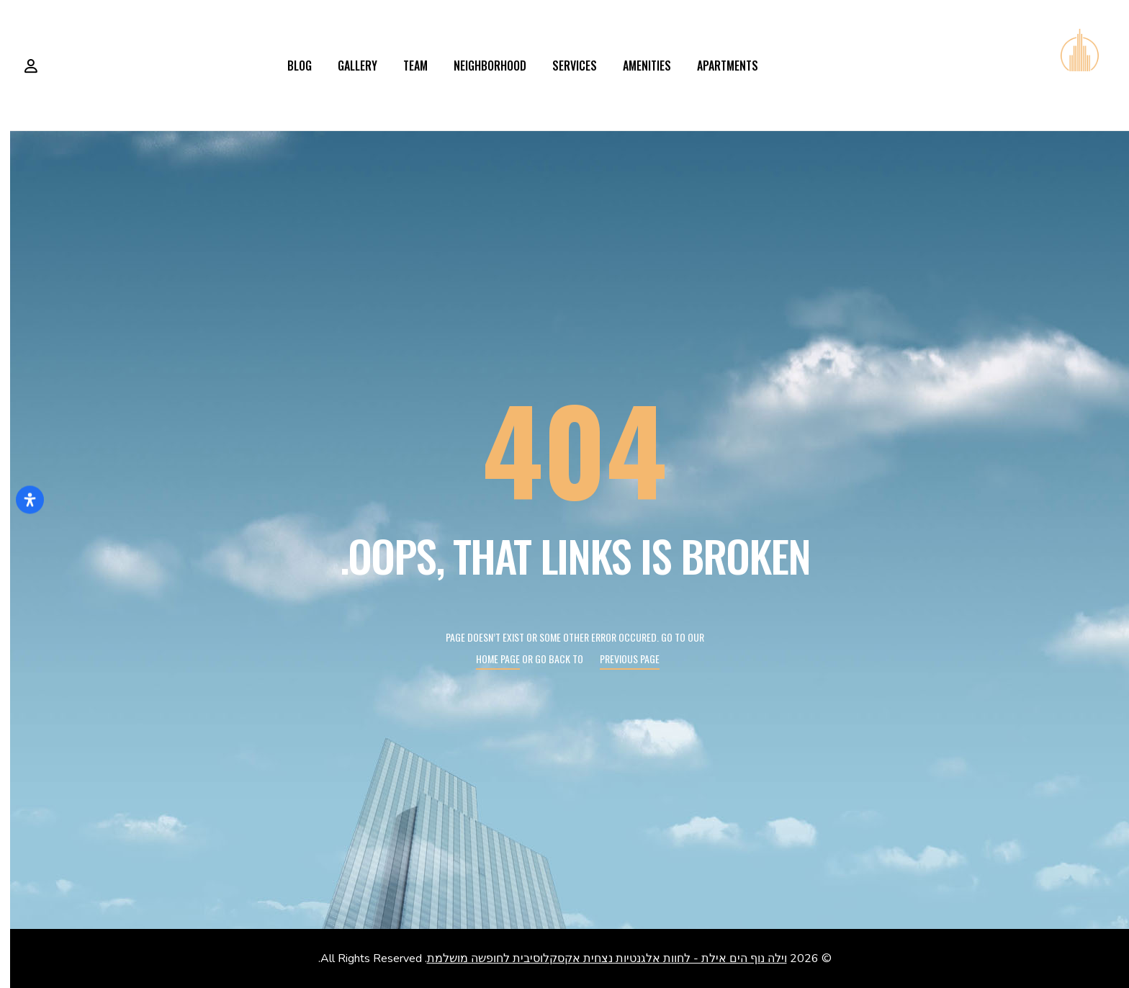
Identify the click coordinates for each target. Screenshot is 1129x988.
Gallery (347, 65)
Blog (289, 65)
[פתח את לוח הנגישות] (20, 500)
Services (564, 65)
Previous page (619, 658)
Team (405, 65)
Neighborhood (480, 65)
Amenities (637, 65)
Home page (488, 658)
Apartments (717, 65)
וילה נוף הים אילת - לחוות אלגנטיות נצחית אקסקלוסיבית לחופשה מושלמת (597, 958)
